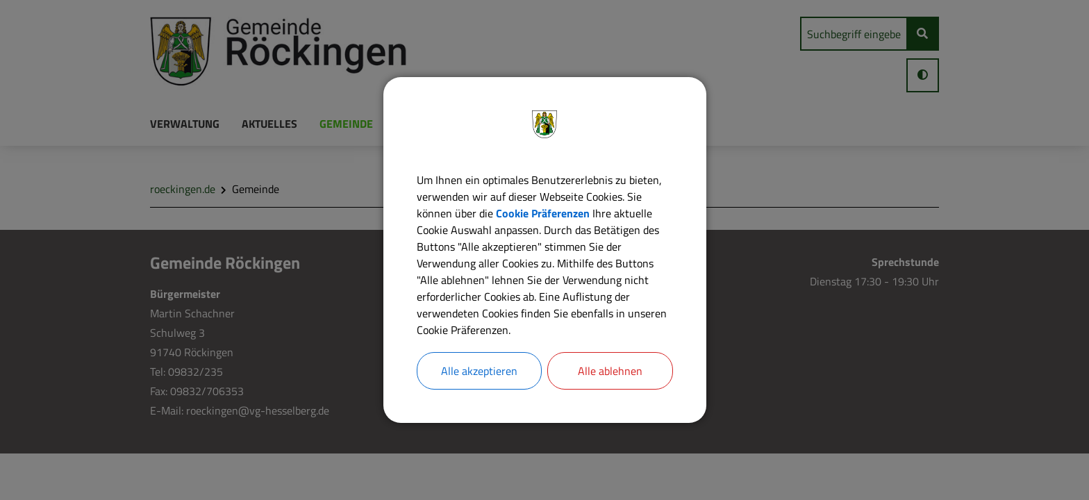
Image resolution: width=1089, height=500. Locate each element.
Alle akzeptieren (479, 370)
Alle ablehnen (610, 370)
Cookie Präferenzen (543, 213)
